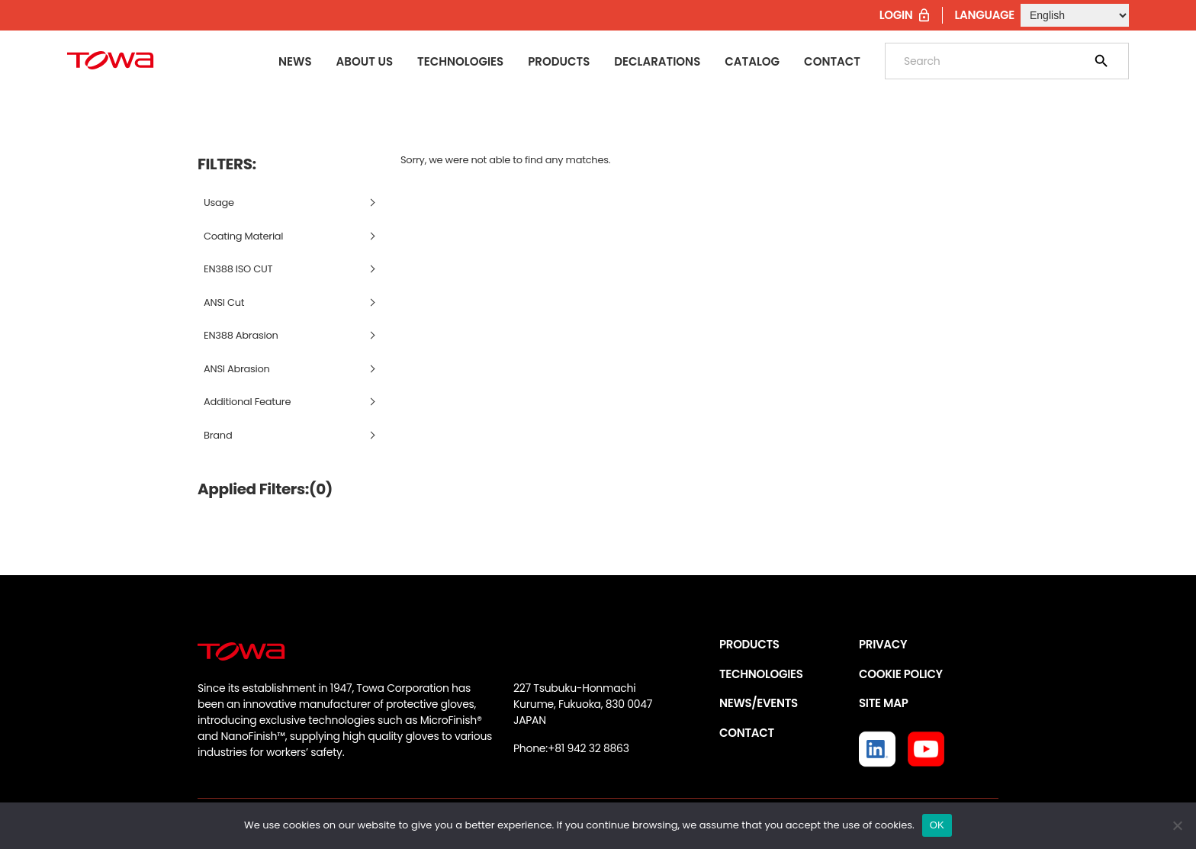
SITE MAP (883, 703)
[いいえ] (1177, 825)
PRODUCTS (749, 644)
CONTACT (746, 733)
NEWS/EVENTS (758, 703)
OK (937, 825)
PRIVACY (883, 644)
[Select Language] (1075, 15)
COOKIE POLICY (901, 674)
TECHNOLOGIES (761, 674)
